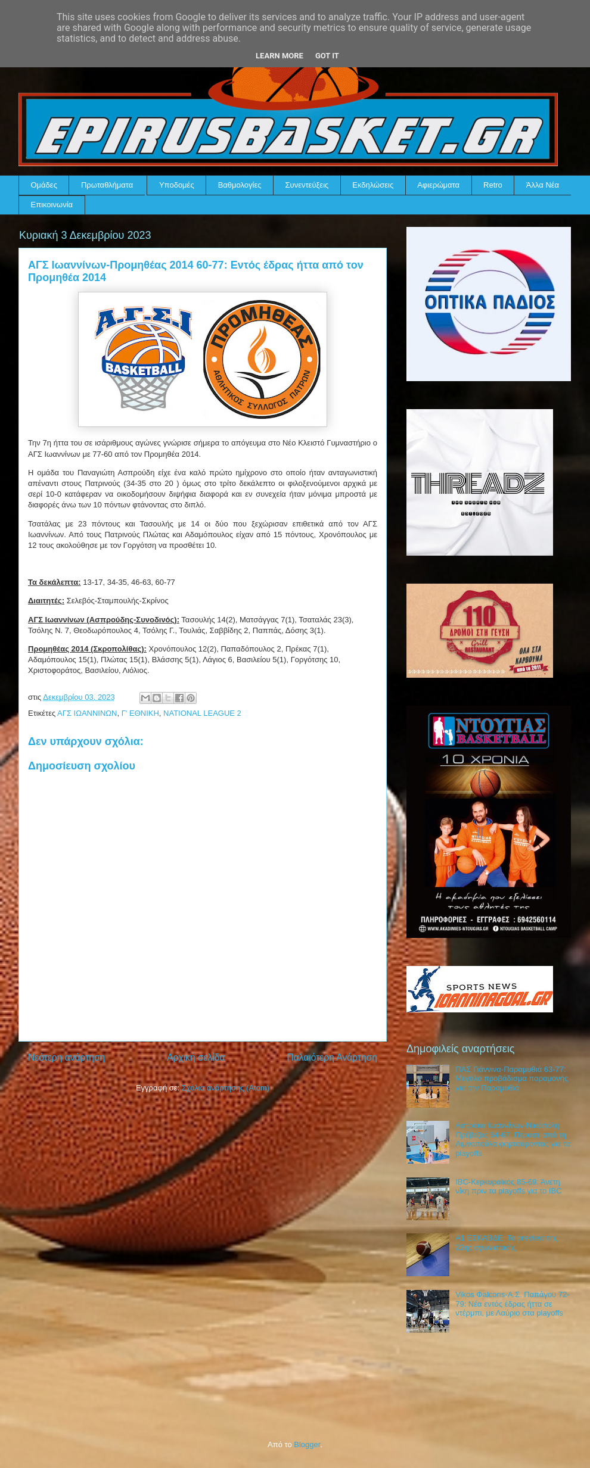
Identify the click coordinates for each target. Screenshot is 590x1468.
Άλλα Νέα (542, 184)
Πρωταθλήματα (107, 184)
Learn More (279, 55)
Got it (327, 55)
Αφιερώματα (438, 184)
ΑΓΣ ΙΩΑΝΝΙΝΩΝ (87, 713)
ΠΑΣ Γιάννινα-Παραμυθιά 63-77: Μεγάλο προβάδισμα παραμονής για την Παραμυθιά (511, 1078)
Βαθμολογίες (240, 184)
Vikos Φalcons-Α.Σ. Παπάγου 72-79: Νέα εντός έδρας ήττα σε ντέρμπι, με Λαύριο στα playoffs (512, 1303)
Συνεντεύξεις (307, 184)
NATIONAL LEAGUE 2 (202, 713)
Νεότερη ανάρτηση (66, 1057)
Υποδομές (176, 184)
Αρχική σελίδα (196, 1057)
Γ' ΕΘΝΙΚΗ (140, 713)
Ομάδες (44, 184)
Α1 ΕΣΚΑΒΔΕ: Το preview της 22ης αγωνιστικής (506, 1242)
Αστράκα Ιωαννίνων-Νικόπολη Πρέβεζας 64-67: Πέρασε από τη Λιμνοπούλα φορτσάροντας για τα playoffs (512, 1139)
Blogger (307, 1444)
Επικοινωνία (52, 204)
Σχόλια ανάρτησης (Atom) (225, 1087)
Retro (492, 184)
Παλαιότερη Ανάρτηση (332, 1057)
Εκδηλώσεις (372, 184)
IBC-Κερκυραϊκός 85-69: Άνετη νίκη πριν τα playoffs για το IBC (508, 1186)
